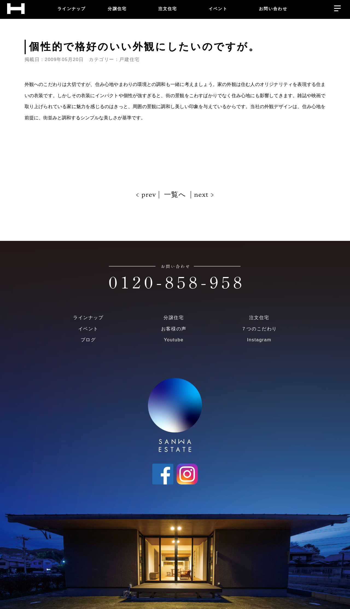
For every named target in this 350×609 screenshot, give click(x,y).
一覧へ (175, 194)
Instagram (259, 339)
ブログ (88, 339)
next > (203, 194)
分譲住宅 (174, 317)
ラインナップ (88, 317)
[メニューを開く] (337, 7)
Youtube (173, 339)
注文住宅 (259, 317)
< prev (147, 194)
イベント (88, 328)
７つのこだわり (259, 328)
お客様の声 (173, 328)
